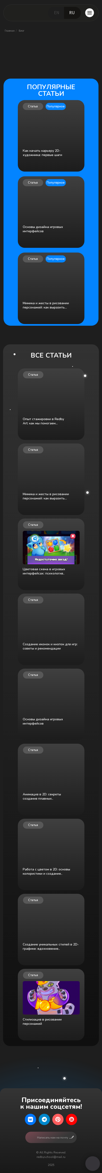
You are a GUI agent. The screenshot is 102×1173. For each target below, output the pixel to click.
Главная (10, 30)
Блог (21, 30)
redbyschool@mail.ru (51, 1157)
